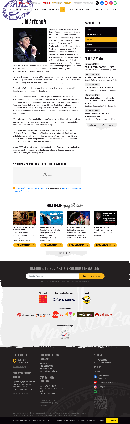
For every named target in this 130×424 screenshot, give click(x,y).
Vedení (90, 29)
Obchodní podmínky (20, 413)
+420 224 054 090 (46, 368)
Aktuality (43, 405)
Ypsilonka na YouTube (104, 382)
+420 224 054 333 (46, 366)
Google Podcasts (21, 191)
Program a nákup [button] (20, 10)
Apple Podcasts (74, 188)
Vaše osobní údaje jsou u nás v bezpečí (75, 281)
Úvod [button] (9, 10)
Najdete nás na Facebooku (101, 377)
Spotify (64, 188)
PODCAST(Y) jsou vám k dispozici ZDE (32, 188)
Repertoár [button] (34, 10)
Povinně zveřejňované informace (58, 413)
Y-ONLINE (46, 3)
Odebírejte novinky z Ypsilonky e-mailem (65, 268)
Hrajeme (54, 206)
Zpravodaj (35, 3)
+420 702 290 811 (46, 363)
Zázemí (90, 45)
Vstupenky (57, 3)
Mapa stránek (75, 413)
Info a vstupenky (22, 245)
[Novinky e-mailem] (52, 276)
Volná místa (98, 371)
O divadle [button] (70, 10)
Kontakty (90, 10)
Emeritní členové (93, 50)
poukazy (67, 3)
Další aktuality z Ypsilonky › (101, 125)
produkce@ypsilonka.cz (102, 362)
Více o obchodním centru (21, 393)
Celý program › (65, 253)
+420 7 (96, 360)
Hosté (89, 40)
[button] (97, 3)
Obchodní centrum (22, 373)
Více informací (98, 421)
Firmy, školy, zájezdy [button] (50, 10)
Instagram (100, 387)
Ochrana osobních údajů (36, 413)
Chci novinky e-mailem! (92, 276)
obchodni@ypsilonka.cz (48, 371)
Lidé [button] (62, 10)
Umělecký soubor (94, 34)
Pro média (80, 10)
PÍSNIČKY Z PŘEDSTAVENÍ (106, 10)
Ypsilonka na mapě (19, 367)
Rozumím (112, 421)
